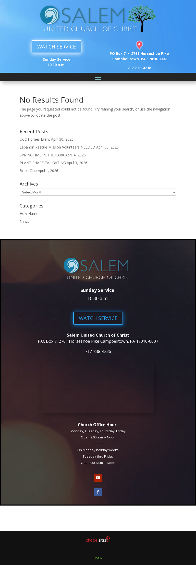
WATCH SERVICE (56, 46)
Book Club (28, 170)
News (24, 221)
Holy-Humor (30, 213)
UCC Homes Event (35, 139)
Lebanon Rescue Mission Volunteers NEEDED (57, 147)
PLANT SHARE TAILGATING (43, 162)
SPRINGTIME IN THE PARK (42, 155)
